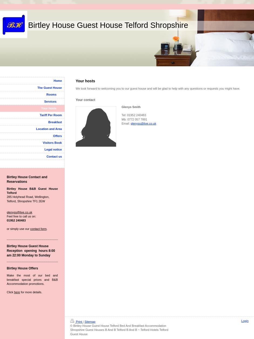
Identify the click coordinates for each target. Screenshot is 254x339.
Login (245, 320)
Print (76, 321)
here (17, 292)
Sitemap (90, 321)
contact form (38, 228)
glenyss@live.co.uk (143, 123)
